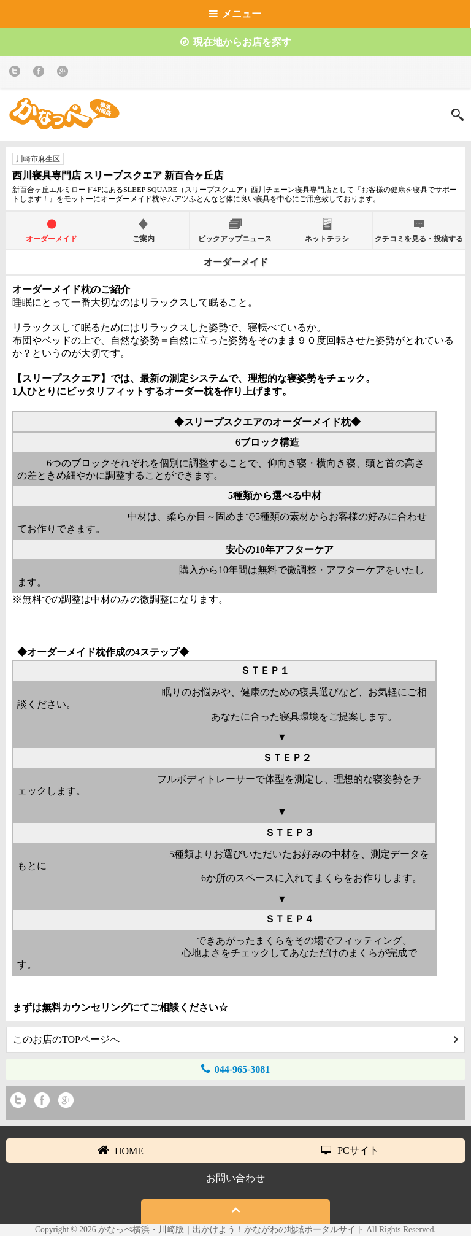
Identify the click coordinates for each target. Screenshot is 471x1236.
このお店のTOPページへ (235, 1039)
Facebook (40, 73)
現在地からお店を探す (235, 42)
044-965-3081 (235, 1069)
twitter (17, 73)
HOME (121, 1150)
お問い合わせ (235, 1178)
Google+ (64, 73)
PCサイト (350, 1150)
